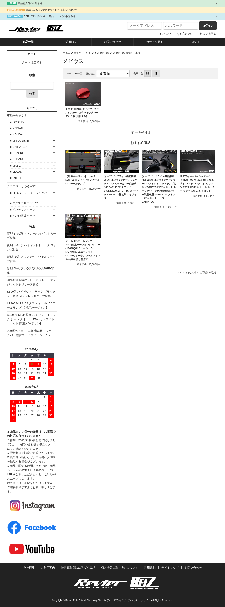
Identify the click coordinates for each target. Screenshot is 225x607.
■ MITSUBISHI (19, 140)
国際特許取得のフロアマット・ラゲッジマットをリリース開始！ (31, 282)
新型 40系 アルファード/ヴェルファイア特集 (31, 259)
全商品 (66, 52)
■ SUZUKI (16, 153)
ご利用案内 (70, 41)
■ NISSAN (16, 128)
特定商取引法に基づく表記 (78, 567)
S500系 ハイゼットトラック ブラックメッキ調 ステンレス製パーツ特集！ (31, 294)
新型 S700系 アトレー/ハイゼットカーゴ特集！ (31, 236)
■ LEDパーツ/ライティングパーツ (28, 195)
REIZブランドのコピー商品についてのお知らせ (49, 16)
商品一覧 (28, 41)
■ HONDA (16, 134)
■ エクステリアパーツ (24, 203)
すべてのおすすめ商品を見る (198, 272)
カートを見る (154, 41)
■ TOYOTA (17, 122)
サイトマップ (170, 567)
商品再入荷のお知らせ (30, 3)
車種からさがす (82, 52)
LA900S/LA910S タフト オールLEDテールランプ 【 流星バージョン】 (31, 305)
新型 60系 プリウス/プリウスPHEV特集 (31, 270)
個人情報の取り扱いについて (119, 567)
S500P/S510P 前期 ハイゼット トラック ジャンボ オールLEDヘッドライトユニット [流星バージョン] (31, 319)
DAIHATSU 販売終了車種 (126, 52)
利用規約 (150, 567)
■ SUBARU (17, 159)
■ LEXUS (16, 171)
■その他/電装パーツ (22, 215)
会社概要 (29, 567)
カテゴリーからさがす (21, 186)
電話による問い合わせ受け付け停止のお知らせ (51, 9)
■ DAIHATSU (102, 52)
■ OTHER (16, 177)
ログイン (197, 41)
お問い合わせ (112, 41)
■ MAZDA (16, 165)
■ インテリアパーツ (22, 209)
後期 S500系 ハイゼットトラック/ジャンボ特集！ (31, 247)
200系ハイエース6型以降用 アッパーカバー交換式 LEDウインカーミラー (30, 333)
